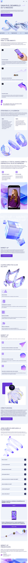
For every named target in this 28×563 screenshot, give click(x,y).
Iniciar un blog (14, 526)
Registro (14, 505)
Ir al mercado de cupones (6, 15)
